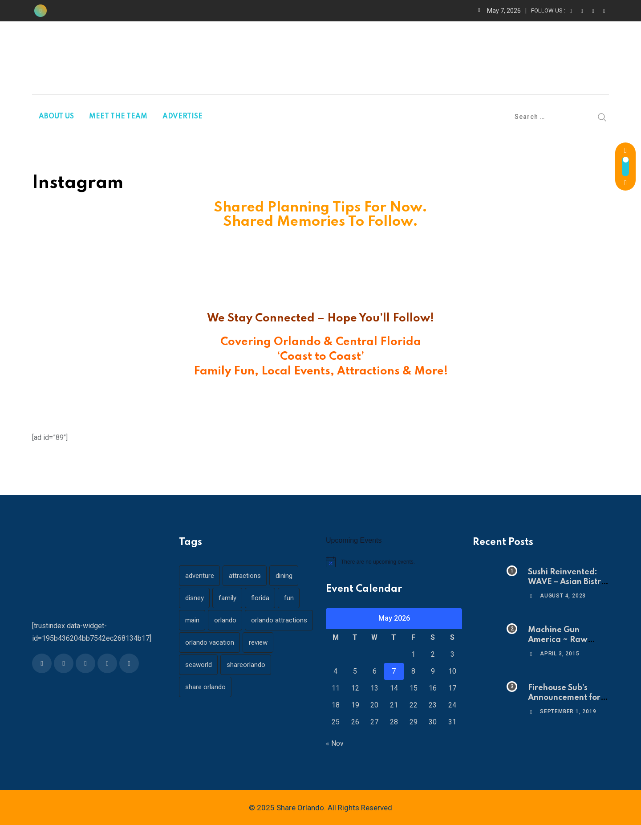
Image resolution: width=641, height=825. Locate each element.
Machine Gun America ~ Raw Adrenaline (558, 640)
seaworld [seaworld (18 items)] (198, 665)
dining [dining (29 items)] (284, 576)
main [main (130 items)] (192, 620)
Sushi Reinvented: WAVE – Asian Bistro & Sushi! (567, 582)
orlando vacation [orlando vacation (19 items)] (209, 642)
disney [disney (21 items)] (194, 598)
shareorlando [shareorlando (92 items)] (246, 665)
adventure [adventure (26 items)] (199, 576)
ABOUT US (56, 116)
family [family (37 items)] (228, 598)
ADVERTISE (182, 116)
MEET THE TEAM (118, 116)
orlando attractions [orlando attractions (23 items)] (280, 620)
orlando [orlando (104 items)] (226, 620)
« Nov (335, 743)
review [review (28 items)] (258, 642)
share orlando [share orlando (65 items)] (205, 687)
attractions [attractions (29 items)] (245, 576)
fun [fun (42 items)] (290, 598)
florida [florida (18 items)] (261, 598)
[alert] (394, 562)
